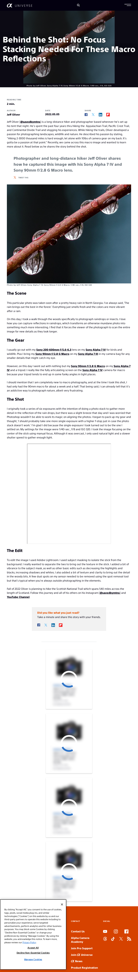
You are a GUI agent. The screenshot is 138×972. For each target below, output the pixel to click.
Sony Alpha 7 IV (96, 349)
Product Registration (84, 967)
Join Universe (82, 954)
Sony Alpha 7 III (88, 353)
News (76, 961)
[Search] (78, 5)
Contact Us (78, 931)
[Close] (62, 904)
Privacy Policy (29, 942)
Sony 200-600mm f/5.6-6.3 (53, 349)
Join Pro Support (82, 948)
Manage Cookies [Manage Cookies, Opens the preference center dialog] (33, 959)
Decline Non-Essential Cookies (33, 952)
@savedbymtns (30, 121)
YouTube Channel (18, 597)
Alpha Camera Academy (80, 939)
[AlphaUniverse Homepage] (19, 5)
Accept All (33, 947)
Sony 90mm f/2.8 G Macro (52, 353)
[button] (127, 5)
